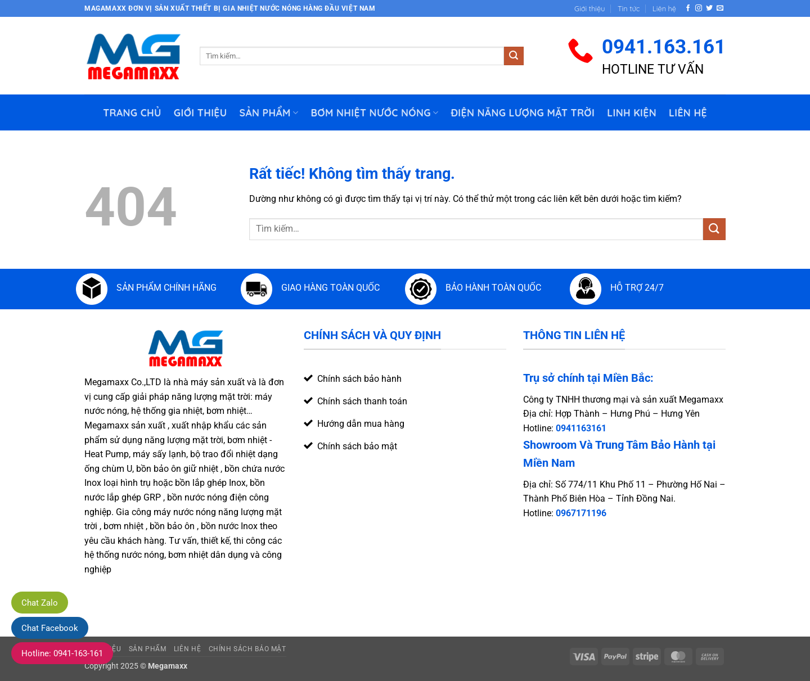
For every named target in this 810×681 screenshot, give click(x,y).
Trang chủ (132, 112)
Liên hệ (664, 8)
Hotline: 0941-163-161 (62, 653)
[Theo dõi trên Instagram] (698, 8)
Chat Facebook (49, 628)
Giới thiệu (589, 8)
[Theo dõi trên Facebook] (688, 8)
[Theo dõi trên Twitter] (709, 8)
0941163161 (581, 428)
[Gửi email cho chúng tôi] (720, 8)
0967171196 (581, 513)
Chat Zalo (39, 603)
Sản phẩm (269, 112)
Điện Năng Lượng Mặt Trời (523, 112)
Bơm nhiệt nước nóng (374, 112)
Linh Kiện (631, 112)
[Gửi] (513, 56)
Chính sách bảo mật (247, 649)
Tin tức (629, 8)
